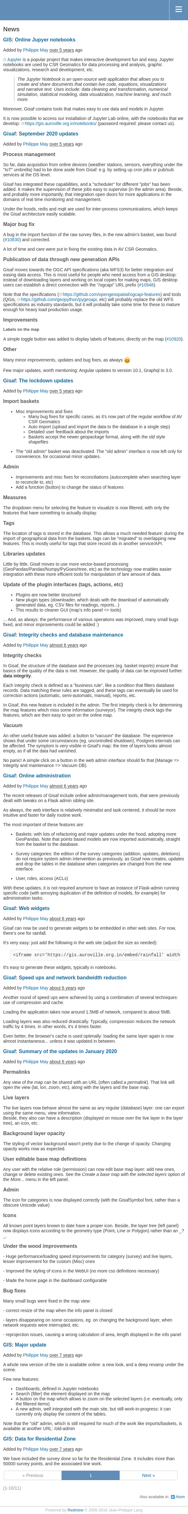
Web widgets (34, 908)
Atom (180, 1497)
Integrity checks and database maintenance (71, 635)
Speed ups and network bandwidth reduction (72, 977)
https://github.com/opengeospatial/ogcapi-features (112, 294)
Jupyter (14, 59)
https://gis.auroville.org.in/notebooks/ (61, 123)
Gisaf (9, 133)
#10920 (174, 339)
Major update (30, 1345)
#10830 (12, 239)
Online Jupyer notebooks (45, 39)
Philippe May (35, 50)
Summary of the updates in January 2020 (68, 1051)
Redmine (75, 1510)
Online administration (45, 775)
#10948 (146, 284)
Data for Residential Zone (45, 1439)
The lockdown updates (46, 380)
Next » (148, 1475)
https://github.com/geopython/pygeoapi (59, 299)
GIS (7, 39)
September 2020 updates (49, 133)
